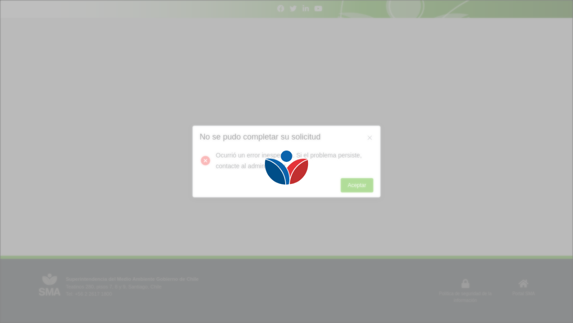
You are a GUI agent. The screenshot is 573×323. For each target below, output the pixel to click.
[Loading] (286, 161)
